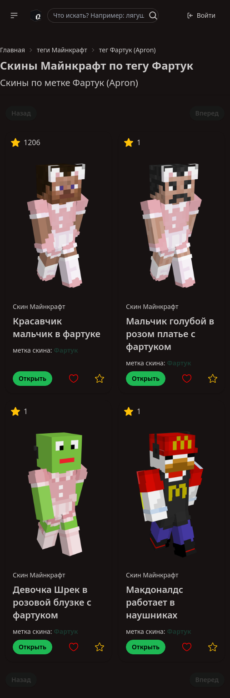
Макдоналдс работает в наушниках (154, 602)
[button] (14, 15)
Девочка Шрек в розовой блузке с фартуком (52, 602)
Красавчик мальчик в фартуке (56, 327)
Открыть (32, 378)
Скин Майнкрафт (39, 306)
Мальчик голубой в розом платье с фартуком (170, 334)
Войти (201, 15)
